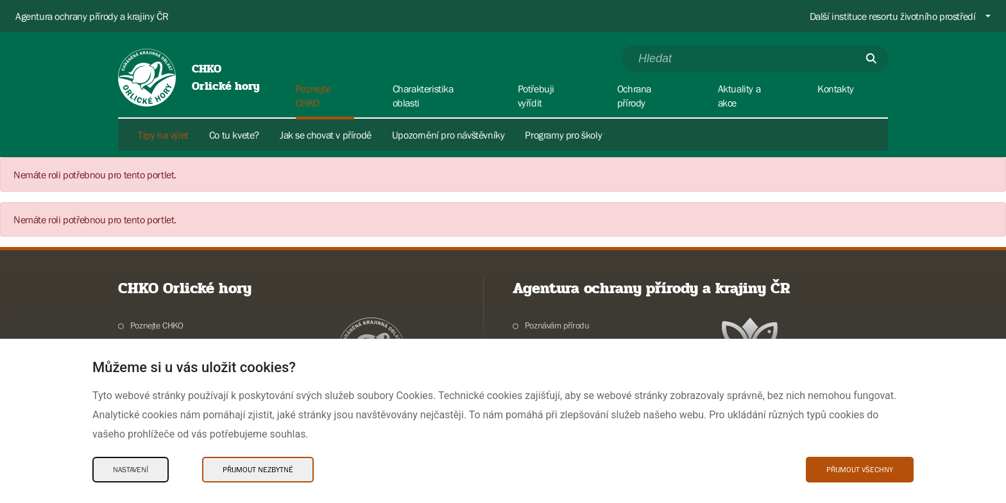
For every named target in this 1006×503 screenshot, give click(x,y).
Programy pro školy (563, 135)
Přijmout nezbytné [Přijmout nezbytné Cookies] (258, 469)
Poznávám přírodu (557, 325)
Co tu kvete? (234, 135)
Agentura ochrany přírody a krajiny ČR (91, 16)
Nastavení (130, 469)
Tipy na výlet (163, 135)
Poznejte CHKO (156, 325)
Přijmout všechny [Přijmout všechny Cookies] (859, 469)
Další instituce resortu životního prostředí (893, 16)
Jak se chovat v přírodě (325, 135)
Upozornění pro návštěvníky (448, 135)
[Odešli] (871, 58)
